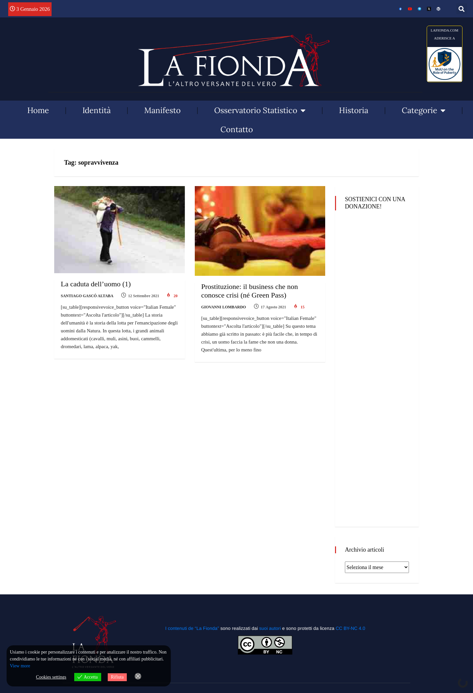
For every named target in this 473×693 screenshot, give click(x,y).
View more (20, 665)
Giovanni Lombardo (223, 307)
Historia (353, 110)
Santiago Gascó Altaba (87, 296)
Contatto (236, 129)
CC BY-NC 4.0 (350, 628)
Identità (96, 110)
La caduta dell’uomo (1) (96, 284)
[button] (461, 8)
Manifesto (162, 110)
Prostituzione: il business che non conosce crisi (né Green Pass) (249, 290)
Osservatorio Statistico (259, 110)
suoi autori (270, 628)
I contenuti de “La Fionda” (192, 628)
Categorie (423, 110)
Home (38, 110)
